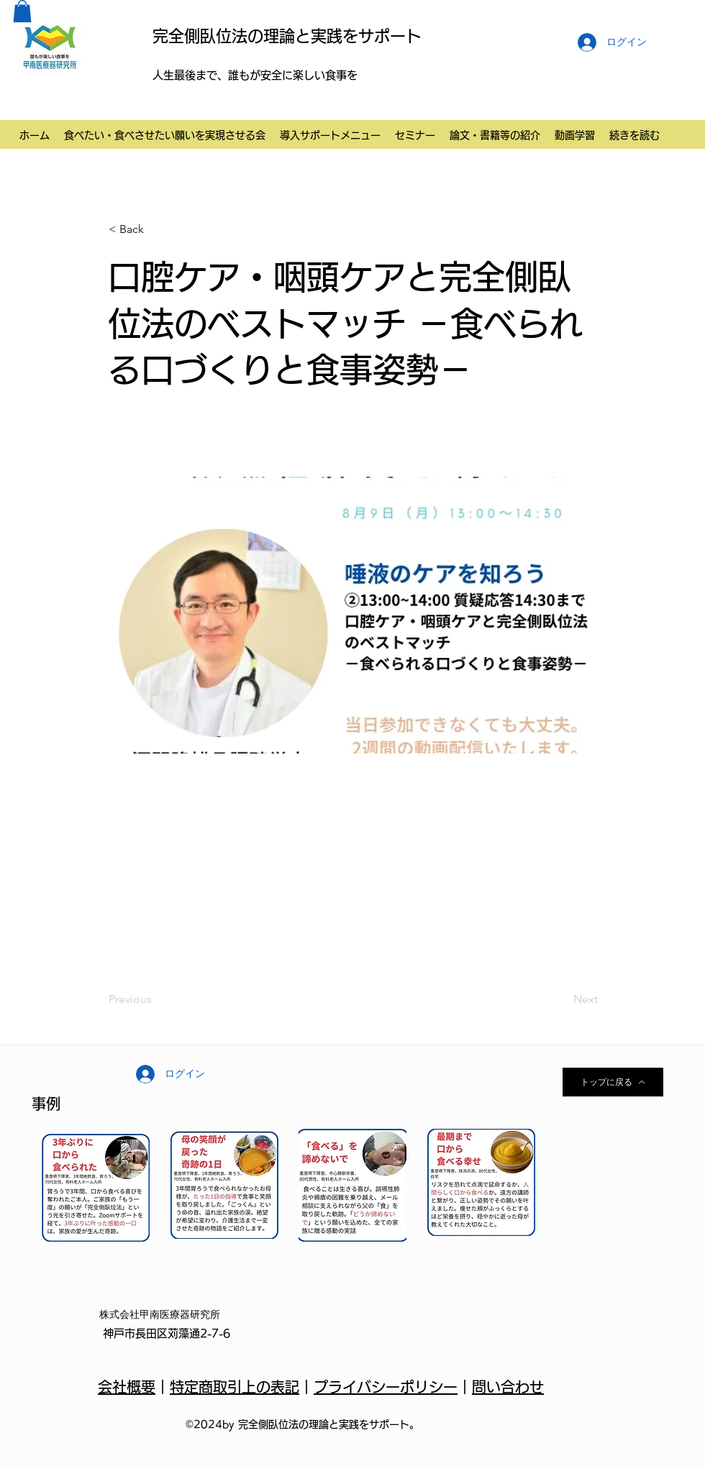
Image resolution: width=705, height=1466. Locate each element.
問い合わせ (508, 1387)
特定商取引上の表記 (234, 1387)
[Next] (562, 1000)
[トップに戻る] (613, 1082)
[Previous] (156, 1000)
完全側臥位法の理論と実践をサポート (287, 36)
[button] (22, 11)
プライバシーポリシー (386, 1387)
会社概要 (126, 1387)
